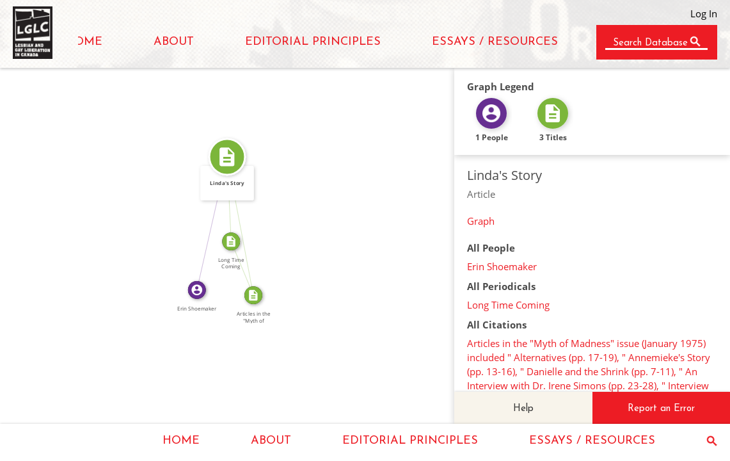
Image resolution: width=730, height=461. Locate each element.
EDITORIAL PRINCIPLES (313, 42)
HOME (83, 42)
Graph (481, 220)
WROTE (207, 222)
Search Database (650, 43)
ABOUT (174, 42)
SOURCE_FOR (247, 266)
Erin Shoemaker (502, 266)
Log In (703, 13)
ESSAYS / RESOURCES (495, 42)
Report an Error (661, 409)
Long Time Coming (508, 304)
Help (523, 409)
